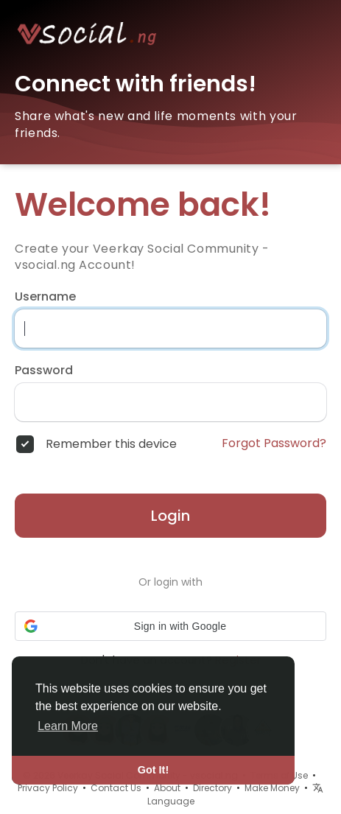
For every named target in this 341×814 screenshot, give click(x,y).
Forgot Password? (274, 443)
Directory (212, 788)
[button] (170, 626)
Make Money (272, 788)
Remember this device (111, 444)
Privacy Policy (48, 788)
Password (44, 370)
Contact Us (116, 788)
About (167, 788)
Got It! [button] (153, 770)
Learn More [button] (68, 726)
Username (45, 297)
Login (170, 515)
